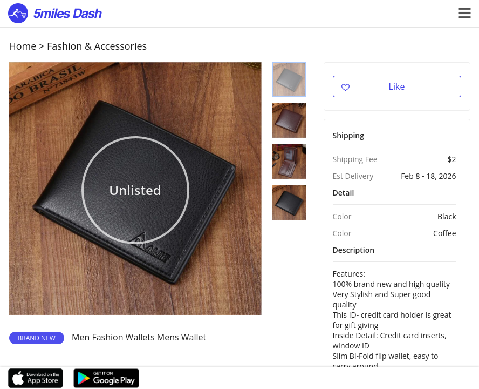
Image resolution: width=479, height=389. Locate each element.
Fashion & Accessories (97, 45)
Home (23, 45)
